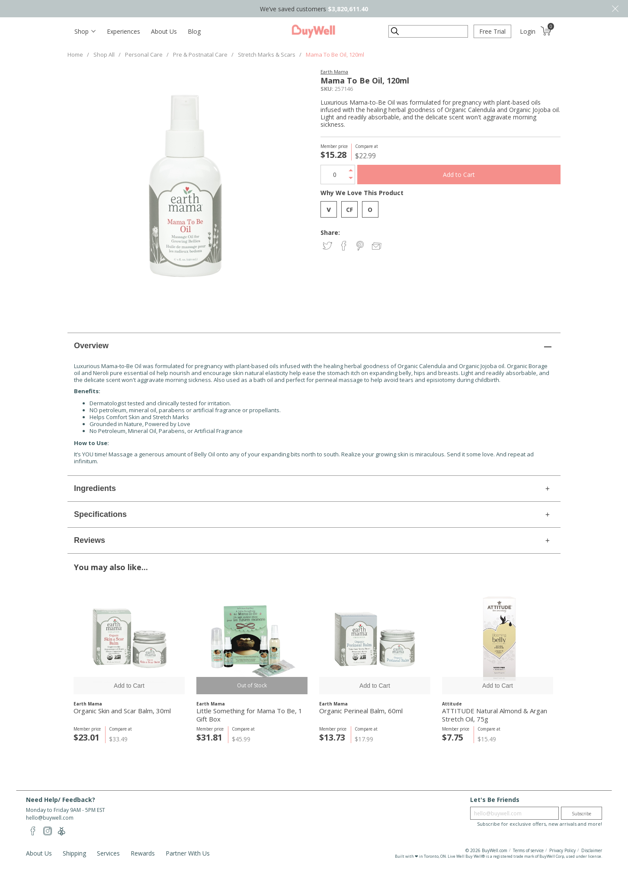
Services (108, 853)
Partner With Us (188, 853)
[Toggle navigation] (85, 31)
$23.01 (86, 737)
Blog (194, 31)
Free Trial (492, 31)
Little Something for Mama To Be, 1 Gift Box (249, 715)
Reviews (89, 540)
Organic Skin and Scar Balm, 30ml (122, 711)
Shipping (74, 853)
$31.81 (209, 737)
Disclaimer (591, 850)
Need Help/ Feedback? (60, 799)
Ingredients (95, 488)
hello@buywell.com (50, 817)
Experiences (123, 31)
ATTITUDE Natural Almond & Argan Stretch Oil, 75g (494, 715)
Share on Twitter (328, 246)
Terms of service (528, 850)
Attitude (452, 704)
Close (615, 8)
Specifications (100, 514)
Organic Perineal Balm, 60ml (361, 711)
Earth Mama (334, 71)
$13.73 (332, 737)
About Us (164, 31)
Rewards (143, 853)
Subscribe (581, 814)
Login (527, 31)
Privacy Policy (562, 850)
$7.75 (452, 737)
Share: (330, 232)
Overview (91, 345)
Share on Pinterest (361, 246)
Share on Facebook (344, 246)
